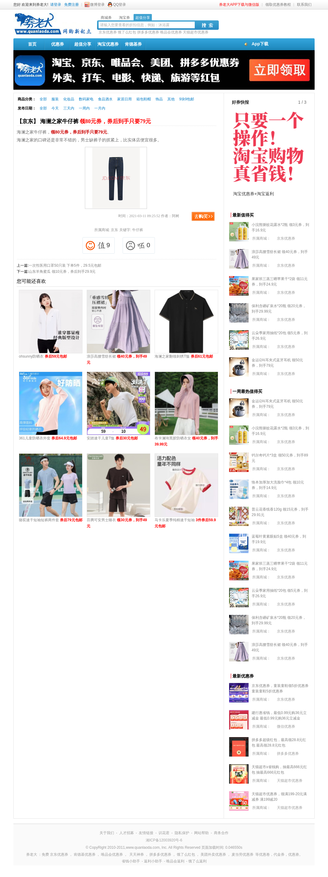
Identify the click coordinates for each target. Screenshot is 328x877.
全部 (43, 99)
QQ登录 (119, 4)
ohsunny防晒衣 (43, 356)
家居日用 (124, 99)
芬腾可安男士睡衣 (117, 523)
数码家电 (86, 99)
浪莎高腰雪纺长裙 (117, 359)
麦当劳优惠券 (242, 854)
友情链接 (146, 833)
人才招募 (126, 833)
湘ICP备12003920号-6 (164, 840)
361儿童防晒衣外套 (48, 438)
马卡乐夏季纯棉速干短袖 (185, 523)
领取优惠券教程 (278, 4)
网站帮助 (201, 833)
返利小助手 (153, 861)
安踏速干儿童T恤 (112, 438)
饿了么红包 (127, 32)
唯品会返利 (175, 861)
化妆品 (68, 99)
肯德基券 (133, 44)
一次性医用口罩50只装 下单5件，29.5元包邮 (65, 265)
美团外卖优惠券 (213, 854)
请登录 (55, 4)
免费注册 (71, 4)
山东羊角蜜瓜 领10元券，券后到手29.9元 (62, 271)
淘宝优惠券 (108, 44)
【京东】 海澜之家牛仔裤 (84, 121)
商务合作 (221, 833)
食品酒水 (105, 99)
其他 (171, 99)
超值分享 (82, 44)
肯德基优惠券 (85, 854)
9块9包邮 (186, 99)
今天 (55, 108)
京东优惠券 (108, 32)
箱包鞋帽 (143, 99)
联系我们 (304, 4)
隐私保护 (182, 833)
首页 (32, 44)
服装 (55, 99)
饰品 (159, 99)
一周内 (84, 108)
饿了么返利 (197, 861)
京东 (114, 230)
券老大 (31, 854)
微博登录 (97, 4)
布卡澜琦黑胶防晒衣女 (186, 441)
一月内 (99, 108)
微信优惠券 (286, 726)
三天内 (68, 108)
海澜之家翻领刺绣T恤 (184, 356)
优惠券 (57, 44)
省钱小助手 (131, 861)
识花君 (164, 833)
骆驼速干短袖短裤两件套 (50, 520)
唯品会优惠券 (171, 32)
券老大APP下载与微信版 (239, 4)
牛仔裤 (137, 230)
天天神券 (136, 854)
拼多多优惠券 (148, 32)
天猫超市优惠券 (195, 32)
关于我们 (106, 833)
